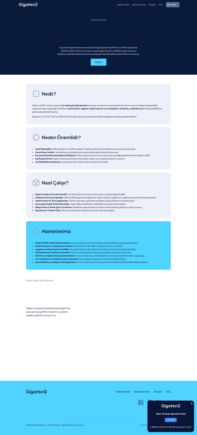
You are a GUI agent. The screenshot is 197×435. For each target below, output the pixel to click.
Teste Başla (171, 420)
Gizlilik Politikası (54, 425)
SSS (161, 4)
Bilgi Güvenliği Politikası (36, 425)
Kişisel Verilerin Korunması (73, 425)
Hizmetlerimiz (139, 4)
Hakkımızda (123, 4)
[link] (28, 5)
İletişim (152, 4)
